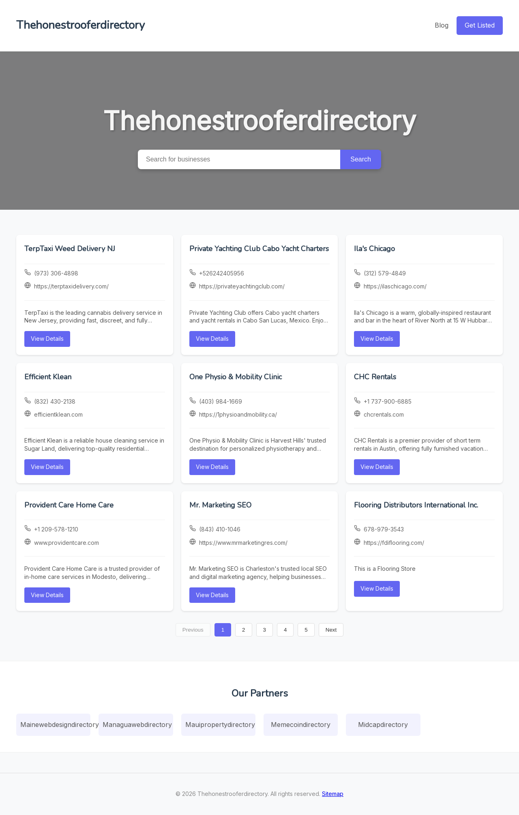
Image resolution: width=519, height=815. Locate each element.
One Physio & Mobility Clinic (235, 377)
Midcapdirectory (383, 724)
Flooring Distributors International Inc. (416, 505)
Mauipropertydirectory (220, 724)
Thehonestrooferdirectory (80, 25)
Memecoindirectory (300, 724)
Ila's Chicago (374, 249)
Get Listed (480, 25)
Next (331, 630)
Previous (193, 630)
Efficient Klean (47, 377)
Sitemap (332, 793)
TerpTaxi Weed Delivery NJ (69, 249)
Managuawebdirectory (137, 724)
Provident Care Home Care (69, 505)
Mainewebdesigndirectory (55, 724)
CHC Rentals (375, 377)
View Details (47, 338)
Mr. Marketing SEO (220, 505)
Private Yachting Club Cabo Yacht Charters (259, 249)
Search (360, 159)
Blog (441, 25)
